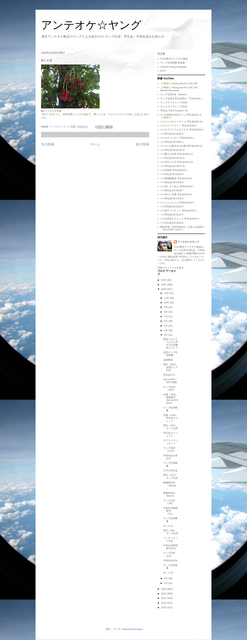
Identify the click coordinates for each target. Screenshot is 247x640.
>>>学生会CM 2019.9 (171, 174)
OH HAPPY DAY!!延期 (170, 381)
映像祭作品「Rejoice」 (169, 485)
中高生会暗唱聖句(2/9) (170, 547)
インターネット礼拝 (170, 539)
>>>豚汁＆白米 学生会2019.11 (176, 154)
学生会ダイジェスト (170, 434)
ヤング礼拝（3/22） (169, 388)
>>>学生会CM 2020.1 (171, 141)
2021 (164, 284)
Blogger (139, 629)
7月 (166, 316)
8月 (166, 311)
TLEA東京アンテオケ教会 (174, 58)
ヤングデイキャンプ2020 (173, 102)
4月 (166, 330)
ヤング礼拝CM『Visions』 (174, 94)
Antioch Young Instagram (173, 66)
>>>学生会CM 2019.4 (171, 214)
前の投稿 (142, 144)
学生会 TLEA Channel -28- (174, 110)
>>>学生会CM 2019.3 (171, 222)
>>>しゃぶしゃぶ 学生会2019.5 (177, 202)
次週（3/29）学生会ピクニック (170, 418)
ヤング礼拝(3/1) (169, 554)
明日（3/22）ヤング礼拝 (170, 427)
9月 (166, 307)
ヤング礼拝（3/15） (169, 449)
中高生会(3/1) (170, 560)
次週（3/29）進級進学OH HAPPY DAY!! (170, 398)
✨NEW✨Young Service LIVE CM (178, 83)
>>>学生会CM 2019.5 (171, 206)
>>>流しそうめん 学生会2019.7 (177, 186)
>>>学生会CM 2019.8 (171, 182)
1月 (166, 583)
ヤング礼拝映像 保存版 (172, 62)
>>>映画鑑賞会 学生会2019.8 (175, 178)
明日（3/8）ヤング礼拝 (170, 532)
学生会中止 (169, 374)
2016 (164, 603)
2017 (164, 598)
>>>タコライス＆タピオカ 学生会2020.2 (181, 129)
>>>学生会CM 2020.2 (171, 133)
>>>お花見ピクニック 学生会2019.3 (179, 218)
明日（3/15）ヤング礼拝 (170, 476)
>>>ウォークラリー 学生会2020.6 (178, 125)
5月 (166, 325)
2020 (164, 289)
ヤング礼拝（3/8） (169, 502)
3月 (166, 335)
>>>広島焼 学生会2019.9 (173, 170)
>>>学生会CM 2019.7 (171, 190)
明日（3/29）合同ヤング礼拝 (170, 367)
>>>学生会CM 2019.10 (172, 166)
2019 (164, 589)
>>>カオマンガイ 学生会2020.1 (177, 137)
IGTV (163, 70)
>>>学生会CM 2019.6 (171, 198)
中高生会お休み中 (170, 457)
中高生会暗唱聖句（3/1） (170, 511)
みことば (168, 525)
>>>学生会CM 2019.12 (172, 150)
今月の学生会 (170, 470)
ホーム (95, 144)
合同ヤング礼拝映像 (170, 354)
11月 (167, 298)
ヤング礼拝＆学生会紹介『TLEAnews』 (181, 98)
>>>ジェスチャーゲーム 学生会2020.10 (181, 121)
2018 (164, 593)
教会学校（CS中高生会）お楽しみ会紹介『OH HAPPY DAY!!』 (182, 228)
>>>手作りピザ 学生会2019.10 (176, 162)
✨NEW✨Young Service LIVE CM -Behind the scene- (179, 89)
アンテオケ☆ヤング (91, 25)
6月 (166, 321)
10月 (167, 302)
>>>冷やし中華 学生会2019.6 (175, 194)
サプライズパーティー (170, 442)
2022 (164, 280)
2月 (166, 578)
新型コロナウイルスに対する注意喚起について (170, 343)
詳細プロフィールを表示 (170, 267)
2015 (164, 607)
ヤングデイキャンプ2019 (173, 106)
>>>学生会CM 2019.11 (172, 158)
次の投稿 (47, 144)
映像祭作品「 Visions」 (170, 494)
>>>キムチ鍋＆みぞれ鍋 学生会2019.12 (181, 146)
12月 (167, 293)
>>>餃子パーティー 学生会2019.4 (178, 210)
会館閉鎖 (168, 359)
